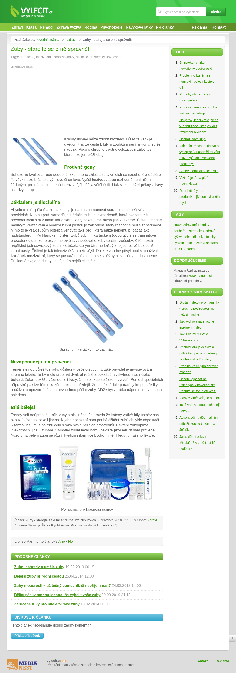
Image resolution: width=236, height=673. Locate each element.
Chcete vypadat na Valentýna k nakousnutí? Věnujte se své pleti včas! (197, 385)
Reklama (199, 27)
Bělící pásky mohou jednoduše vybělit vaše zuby (57, 595)
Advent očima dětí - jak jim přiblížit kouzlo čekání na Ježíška (198, 423)
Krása (31, 27)
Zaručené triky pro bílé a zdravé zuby (47, 604)
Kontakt (219, 27)
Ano (61, 541)
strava (178, 225)
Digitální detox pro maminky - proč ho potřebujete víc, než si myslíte (199, 308)
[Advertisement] (50, 102)
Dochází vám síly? (192, 139)
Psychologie (111, 27)
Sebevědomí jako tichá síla (198, 171)
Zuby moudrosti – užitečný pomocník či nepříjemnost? (62, 586)
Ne (70, 541)
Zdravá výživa (69, 27)
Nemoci (46, 27)
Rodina (90, 27)
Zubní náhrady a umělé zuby (39, 567)
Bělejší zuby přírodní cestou (39, 576)
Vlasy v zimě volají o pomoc (199, 398)
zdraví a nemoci (200, 276)
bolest (188, 237)
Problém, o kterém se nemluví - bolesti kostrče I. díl (198, 81)
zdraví (200, 243)
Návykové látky (139, 27)
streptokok (196, 231)
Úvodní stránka (48, 40)
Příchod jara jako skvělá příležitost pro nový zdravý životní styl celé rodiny (198, 353)
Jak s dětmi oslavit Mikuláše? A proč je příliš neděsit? (197, 443)
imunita (190, 243)
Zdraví (17, 27)
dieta (196, 237)
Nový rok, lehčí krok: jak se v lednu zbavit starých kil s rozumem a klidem (198, 126)
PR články (165, 27)
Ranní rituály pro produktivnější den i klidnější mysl (199, 197)
